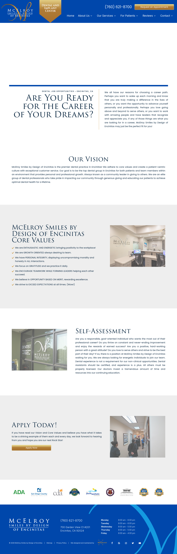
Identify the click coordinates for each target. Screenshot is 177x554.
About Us (85, 15)
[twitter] (133, 543)
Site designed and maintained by (88, 543)
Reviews (150, 15)
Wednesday (106, 526)
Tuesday (105, 523)
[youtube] (140, 543)
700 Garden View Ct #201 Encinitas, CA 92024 (75, 529)
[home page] (32, 11)
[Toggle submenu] (91, 15)
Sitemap (49, 543)
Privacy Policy (61, 543)
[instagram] (126, 543)
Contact (167, 15)
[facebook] (112, 543)
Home (70, 15)
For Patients (129, 15)
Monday (105, 520)
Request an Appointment (154, 7)
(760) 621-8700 (118, 6)
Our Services (107, 15)
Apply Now (31, 447)
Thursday (105, 530)
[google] (119, 543)
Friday (104, 533)
